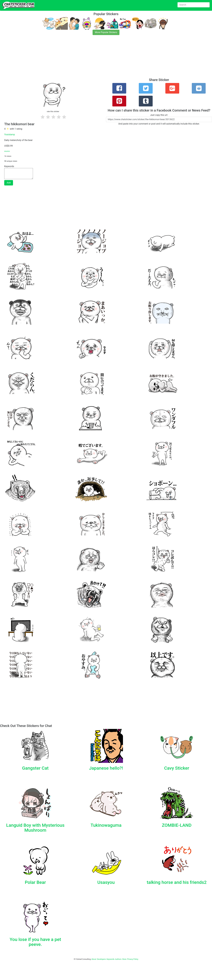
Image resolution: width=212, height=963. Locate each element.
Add (9, 182)
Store (124, 959)
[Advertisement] (85, 58)
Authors (118, 959)
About (93, 959)
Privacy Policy (132, 959)
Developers (101, 959)
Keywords (110, 959)
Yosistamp (9, 134)
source (7, 151)
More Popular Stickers (106, 32)
